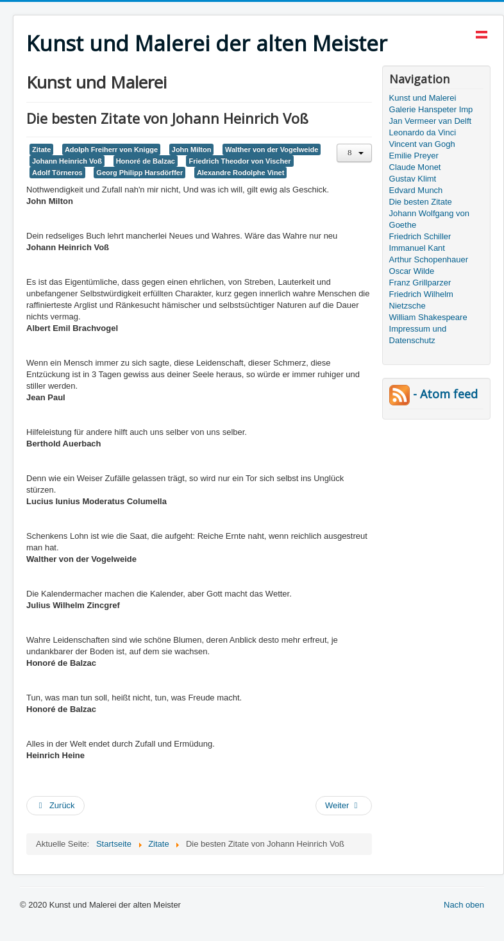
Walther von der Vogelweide (271, 149)
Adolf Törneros (57, 172)
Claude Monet (415, 167)
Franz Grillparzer (420, 282)
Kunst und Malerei (423, 98)
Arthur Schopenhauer (429, 259)
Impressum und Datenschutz (418, 334)
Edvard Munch (416, 190)
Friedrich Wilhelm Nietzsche (421, 299)
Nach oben (464, 905)
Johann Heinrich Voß (67, 161)
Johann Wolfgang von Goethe (429, 219)
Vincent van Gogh (422, 144)
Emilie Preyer (414, 155)
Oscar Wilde (412, 271)
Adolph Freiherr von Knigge (111, 149)
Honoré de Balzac (145, 161)
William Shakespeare (428, 317)
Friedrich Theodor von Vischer (239, 161)
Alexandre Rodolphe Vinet (241, 172)
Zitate (41, 149)
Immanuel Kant (417, 248)
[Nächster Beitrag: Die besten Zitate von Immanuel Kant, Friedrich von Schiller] (343, 805)
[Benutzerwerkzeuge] (354, 153)
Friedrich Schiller (420, 236)
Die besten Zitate (420, 202)
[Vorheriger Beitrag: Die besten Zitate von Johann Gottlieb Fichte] (55, 805)
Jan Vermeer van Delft (430, 121)
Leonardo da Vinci (423, 132)
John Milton (192, 149)
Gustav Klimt (413, 178)
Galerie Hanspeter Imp (431, 109)
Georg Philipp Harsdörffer (139, 172)
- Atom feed (433, 394)
